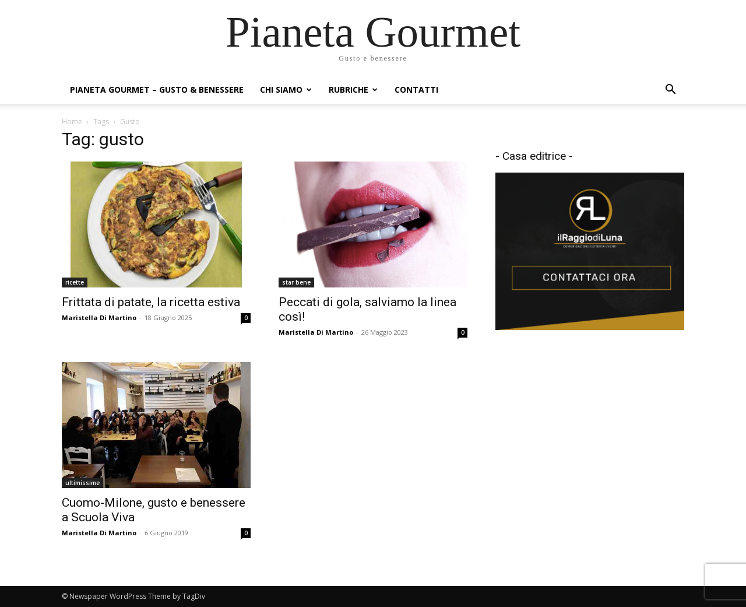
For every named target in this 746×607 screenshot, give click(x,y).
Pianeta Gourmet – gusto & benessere (157, 89)
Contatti (416, 89)
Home (72, 122)
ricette (74, 282)
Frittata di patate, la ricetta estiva (151, 302)
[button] (670, 90)
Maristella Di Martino (99, 317)
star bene (296, 282)
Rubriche (353, 89)
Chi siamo (286, 89)
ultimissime (82, 483)
